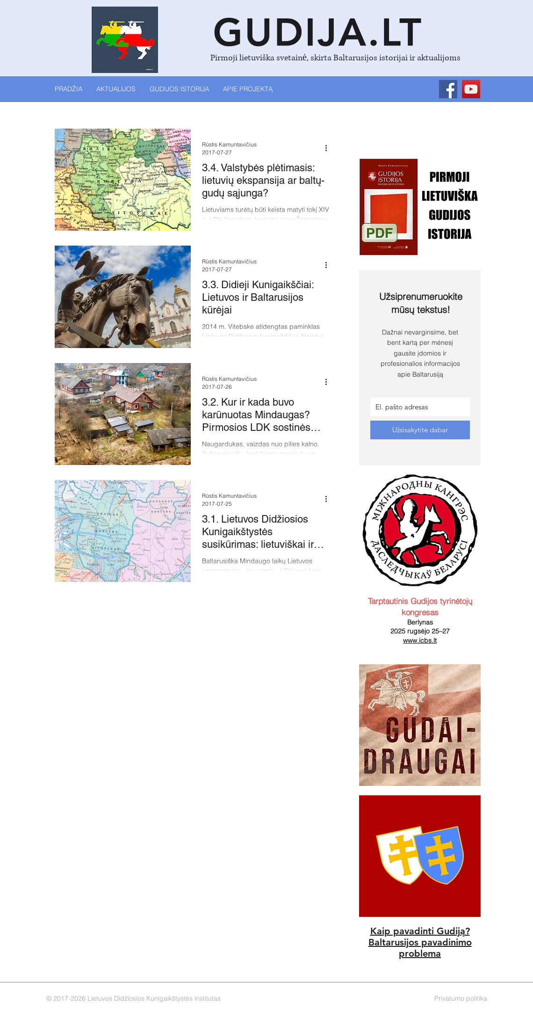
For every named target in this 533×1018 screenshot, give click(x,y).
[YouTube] (471, 89)
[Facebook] (448, 89)
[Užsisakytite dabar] (420, 430)
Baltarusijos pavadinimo (420, 942)
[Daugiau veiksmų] (329, 147)
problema (420, 953)
